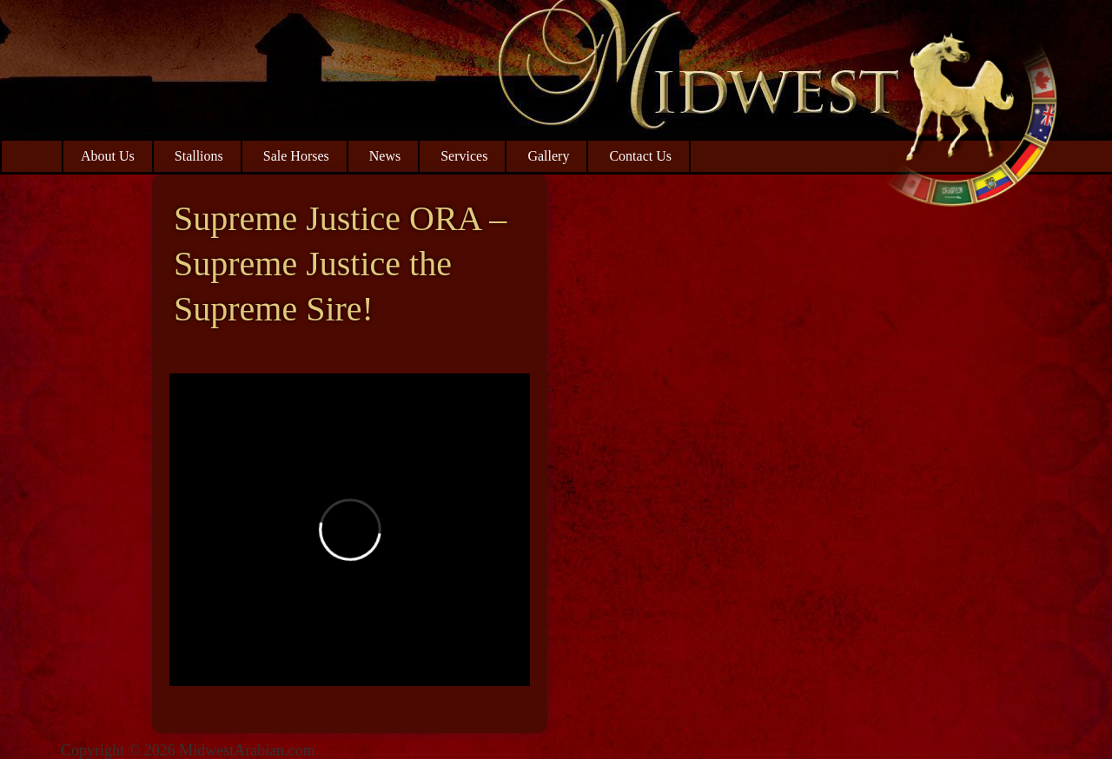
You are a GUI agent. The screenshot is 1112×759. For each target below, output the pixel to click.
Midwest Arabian (971, 112)
